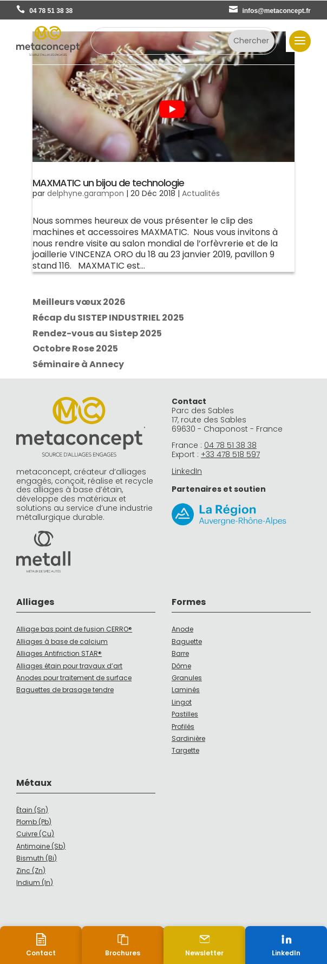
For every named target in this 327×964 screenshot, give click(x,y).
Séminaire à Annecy (78, 364)
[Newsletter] (204, 945)
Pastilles (185, 714)
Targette (185, 750)
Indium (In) (34, 882)
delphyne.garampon (85, 193)
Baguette (187, 641)
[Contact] (41, 945)
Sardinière (188, 738)
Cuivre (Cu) (35, 833)
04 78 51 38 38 (51, 11)
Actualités (201, 193)
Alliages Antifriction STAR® (59, 653)
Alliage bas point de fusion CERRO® (74, 629)
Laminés (186, 689)
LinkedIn (187, 471)
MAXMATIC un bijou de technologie (108, 183)
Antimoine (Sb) (41, 846)
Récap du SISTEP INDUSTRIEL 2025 (108, 317)
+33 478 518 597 (230, 454)
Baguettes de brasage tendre (65, 689)
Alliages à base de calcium (62, 641)
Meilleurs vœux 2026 (79, 302)
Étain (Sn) (32, 810)
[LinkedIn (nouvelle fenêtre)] (286, 945)
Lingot (182, 702)
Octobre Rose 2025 (75, 348)
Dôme (181, 665)
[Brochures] (123, 945)
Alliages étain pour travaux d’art (69, 665)
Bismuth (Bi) (36, 858)
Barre (180, 653)
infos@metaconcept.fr (276, 11)
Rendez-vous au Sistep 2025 (97, 333)
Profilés (183, 726)
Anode (182, 629)
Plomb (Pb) (33, 821)
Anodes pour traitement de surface (74, 677)
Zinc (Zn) (30, 870)
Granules (187, 677)
